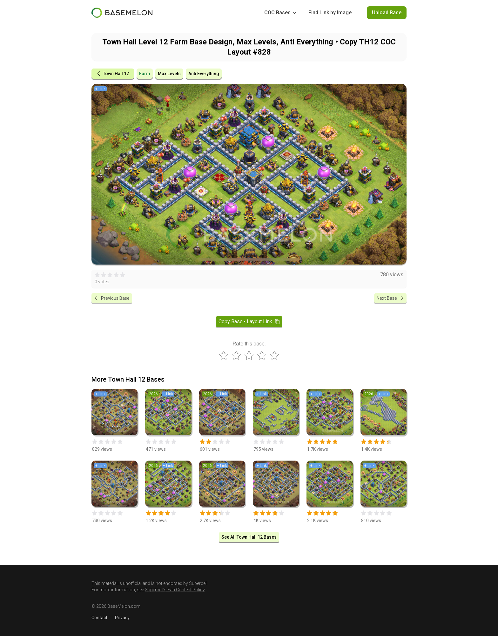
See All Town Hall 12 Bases (249, 537)
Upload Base (386, 13)
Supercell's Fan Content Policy (175, 589)
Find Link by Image (330, 13)
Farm (144, 73)
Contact (99, 617)
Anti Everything (203, 73)
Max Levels (169, 73)
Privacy (122, 617)
